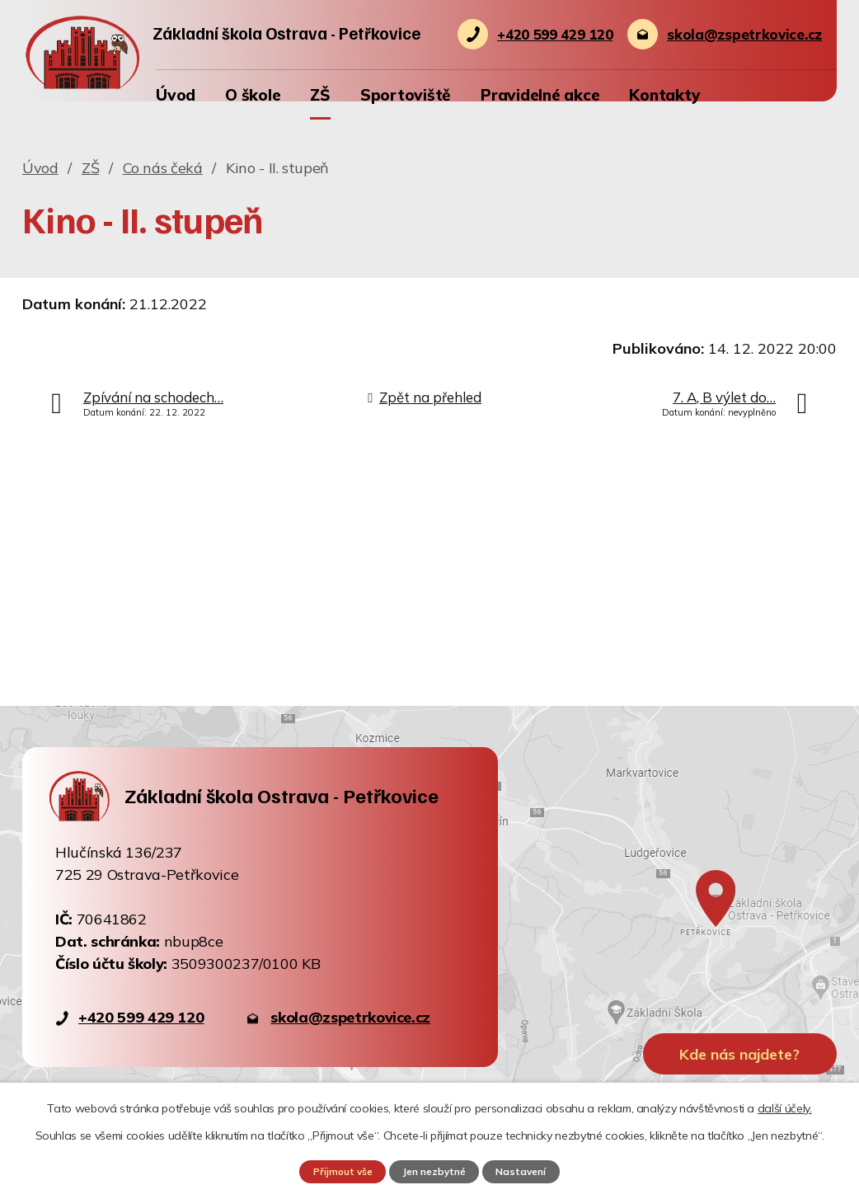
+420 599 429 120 (141, 1017)
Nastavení (527, 1171)
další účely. (785, 1107)
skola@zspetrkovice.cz (350, 1017)
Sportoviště (405, 95)
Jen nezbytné (434, 1171)
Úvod (175, 95)
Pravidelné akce (540, 95)
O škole (252, 95)
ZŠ (320, 95)
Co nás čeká (163, 167)
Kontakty (664, 95)
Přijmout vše (337, 1171)
